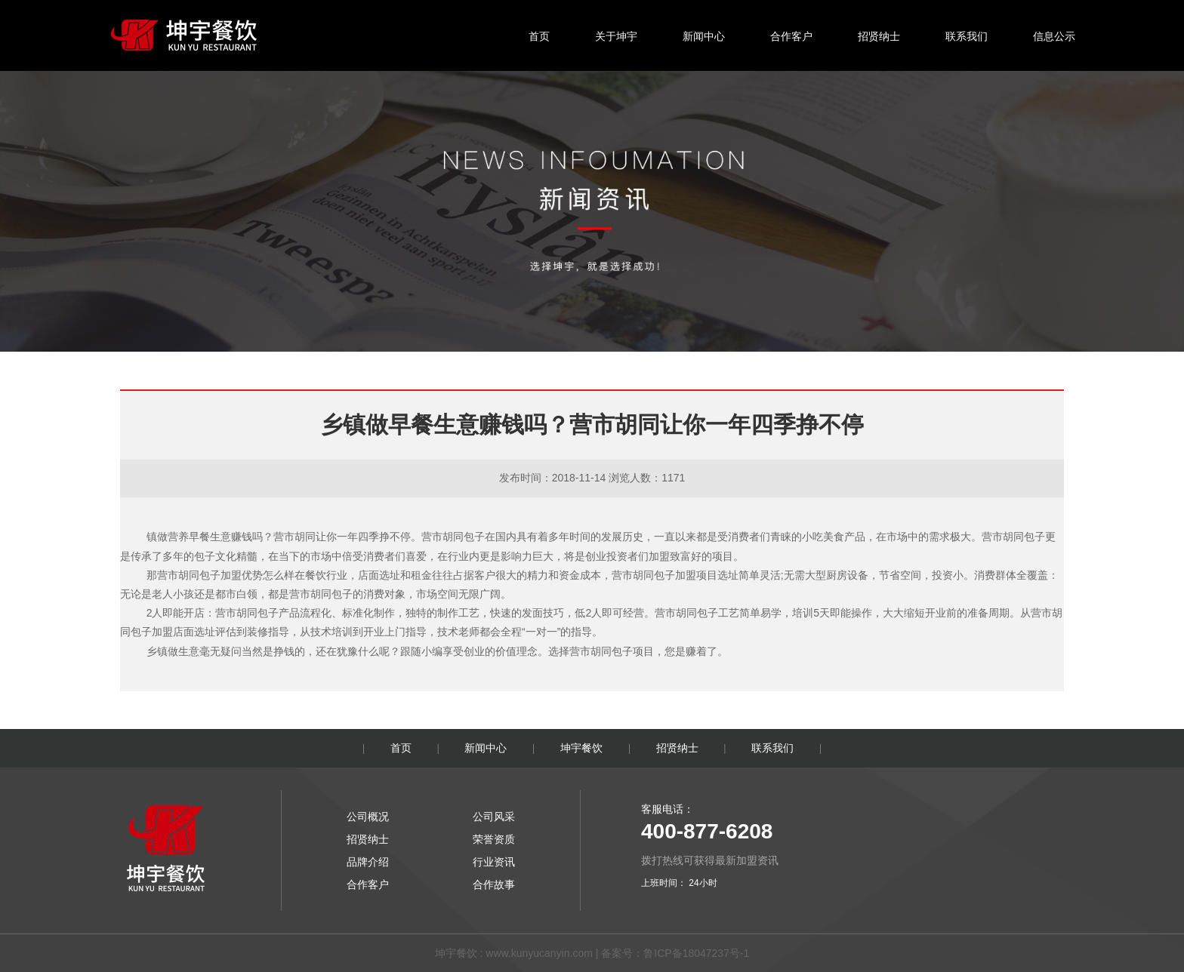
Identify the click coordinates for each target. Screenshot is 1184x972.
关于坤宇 (616, 36)
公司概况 (368, 817)
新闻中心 (704, 36)
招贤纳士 (879, 36)
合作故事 (494, 884)
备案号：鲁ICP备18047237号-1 (675, 953)
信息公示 (1054, 36)
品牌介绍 (368, 862)
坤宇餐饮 (581, 748)
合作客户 (791, 36)
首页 (539, 36)
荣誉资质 (494, 839)
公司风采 (494, 817)
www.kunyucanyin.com (539, 953)
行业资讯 (494, 862)
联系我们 (966, 36)
